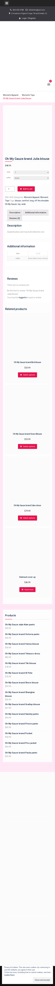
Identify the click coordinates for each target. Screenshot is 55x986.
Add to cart (27, 189)
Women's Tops (28, 95)
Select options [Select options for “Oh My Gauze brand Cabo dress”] (29, 518)
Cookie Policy (9, 975)
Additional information (35, 212)
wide (23, 204)
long (32, 200)
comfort (25, 200)
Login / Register (29, 18)
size (8, 172)
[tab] (14, 212)
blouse (18, 200)
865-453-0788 (18, 10)
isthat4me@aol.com (37, 10)
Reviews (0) (14, 218)
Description (14, 212)
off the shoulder (42, 200)
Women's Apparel (10, 95)
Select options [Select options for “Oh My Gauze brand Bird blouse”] (29, 374)
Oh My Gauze (11, 204)
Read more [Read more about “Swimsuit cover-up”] (29, 589)
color (8, 178)
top (19, 204)
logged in (23, 297)
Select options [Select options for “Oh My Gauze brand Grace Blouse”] (29, 446)
